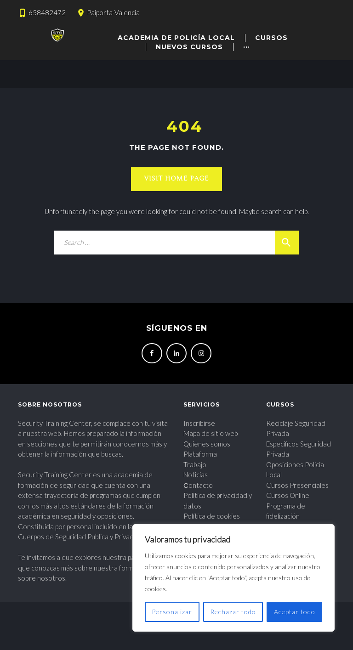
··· (246, 47)
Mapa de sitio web (210, 433)
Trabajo (194, 464)
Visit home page (176, 178)
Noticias (195, 474)
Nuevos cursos (189, 47)
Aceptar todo (294, 612)
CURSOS (271, 38)
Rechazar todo (233, 612)
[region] (233, 578)
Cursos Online (287, 495)
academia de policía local (176, 38)
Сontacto (198, 485)
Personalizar (172, 612)
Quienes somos (206, 444)
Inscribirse (199, 423)
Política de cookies (211, 516)
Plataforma (200, 454)
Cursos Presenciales (297, 485)
